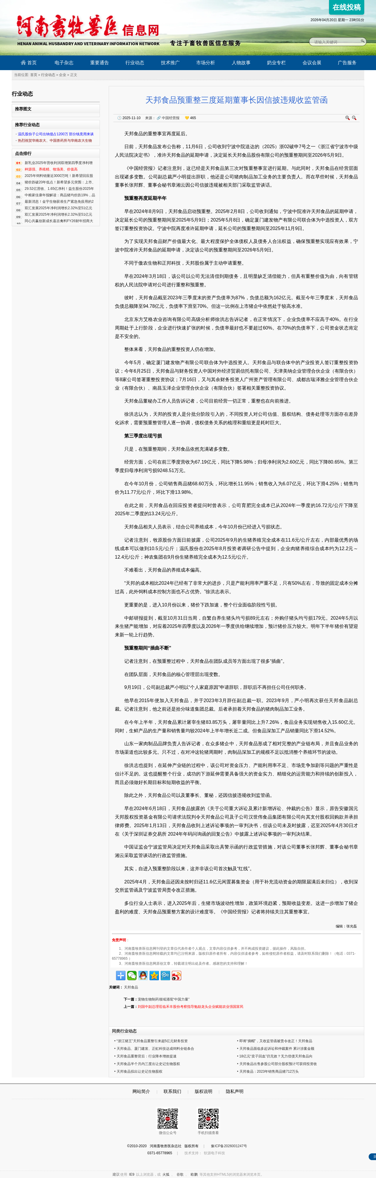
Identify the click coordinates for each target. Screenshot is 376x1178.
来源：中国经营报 (162, 118)
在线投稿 (347, 7)
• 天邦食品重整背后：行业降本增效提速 (145, 1056)
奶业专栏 (276, 62)
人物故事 (241, 62)
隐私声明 (235, 1091)
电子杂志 (64, 62)
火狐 (165, 1174)
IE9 (131, 1174)
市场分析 (205, 62)
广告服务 (347, 62)
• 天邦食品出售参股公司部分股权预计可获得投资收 (277, 1064)
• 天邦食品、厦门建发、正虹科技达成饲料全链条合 (154, 1049)
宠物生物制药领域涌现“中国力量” (163, 999)
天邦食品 (131, 987)
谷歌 (180, 1174)
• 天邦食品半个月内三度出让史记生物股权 (147, 1064)
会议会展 (312, 62)
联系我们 (172, 1091)
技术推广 (170, 62)
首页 (29, 62)
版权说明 (203, 1091)
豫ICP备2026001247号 (229, 1146)
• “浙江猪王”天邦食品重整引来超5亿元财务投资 (151, 1041)
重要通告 (99, 62)
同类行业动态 (124, 1031)
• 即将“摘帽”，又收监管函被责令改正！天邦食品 (274, 1041)
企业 (62, 75)
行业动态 (134, 62)
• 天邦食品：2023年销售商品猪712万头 (268, 1071)
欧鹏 (194, 1174)
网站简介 (141, 1091)
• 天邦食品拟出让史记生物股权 (138, 1071)
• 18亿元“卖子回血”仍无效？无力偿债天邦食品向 (275, 1056)
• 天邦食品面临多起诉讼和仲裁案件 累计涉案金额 (275, 1049)
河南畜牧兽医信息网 (81, 4)
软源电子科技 (214, 1153)
